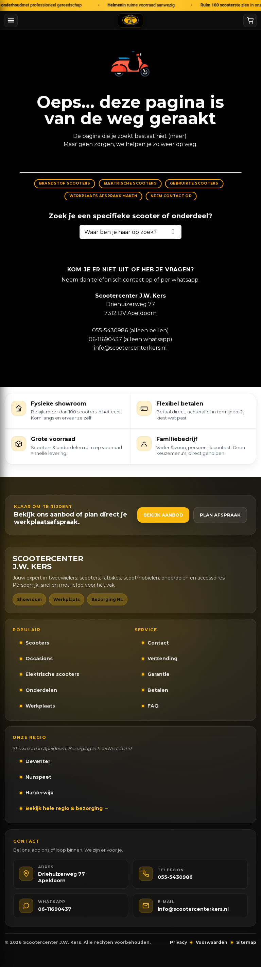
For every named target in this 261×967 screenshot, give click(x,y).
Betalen (157, 690)
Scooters (37, 643)
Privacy (178, 942)
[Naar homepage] (130, 20)
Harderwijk (39, 793)
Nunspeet (38, 777)
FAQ (153, 706)
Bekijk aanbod (163, 515)
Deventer (37, 761)
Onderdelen (41, 690)
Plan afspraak (220, 515)
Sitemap (246, 942)
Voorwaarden (211, 942)
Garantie (158, 674)
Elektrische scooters (52, 674)
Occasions (39, 658)
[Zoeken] (173, 231)
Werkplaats (40, 706)
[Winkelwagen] (250, 20)
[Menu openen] (11, 20)
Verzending (162, 658)
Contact (158, 643)
